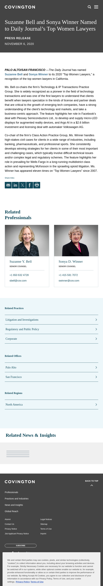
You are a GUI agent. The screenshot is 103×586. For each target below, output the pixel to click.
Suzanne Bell (14, 74)
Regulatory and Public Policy (22, 329)
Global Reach (11, 511)
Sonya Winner (38, 74)
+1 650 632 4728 (19, 275)
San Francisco (14, 377)
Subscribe (20, 546)
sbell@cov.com (18, 280)
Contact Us (9, 524)
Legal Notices (46, 519)
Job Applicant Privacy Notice (17, 534)
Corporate (11, 338)
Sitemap (43, 524)
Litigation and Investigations (22, 319)
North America (14, 404)
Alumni (8, 519)
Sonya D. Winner (71, 261)
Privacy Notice (11, 529)
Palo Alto (11, 367)
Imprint (43, 534)
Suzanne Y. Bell (21, 261)
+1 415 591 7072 (68, 275)
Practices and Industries (16, 498)
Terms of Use (46, 529)
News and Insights (14, 505)
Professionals (11, 492)
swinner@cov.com (69, 280)
